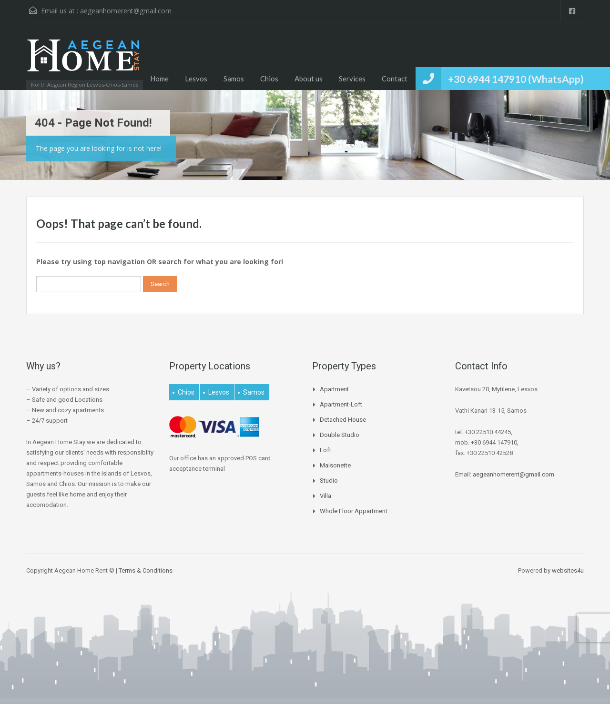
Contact (394, 78)
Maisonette (335, 465)
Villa (325, 495)
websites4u (568, 570)
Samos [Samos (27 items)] (253, 392)
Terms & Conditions (146, 570)
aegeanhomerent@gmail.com (126, 10)
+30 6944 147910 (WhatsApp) (516, 79)
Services (352, 78)
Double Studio (339, 434)
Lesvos (196, 78)
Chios (269, 78)
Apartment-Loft (341, 404)
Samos (234, 78)
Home (159, 78)
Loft (325, 450)
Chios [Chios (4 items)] (186, 392)
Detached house (343, 419)
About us (309, 78)
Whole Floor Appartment (353, 511)
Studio (329, 480)
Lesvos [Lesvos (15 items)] (218, 392)
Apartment (334, 389)
